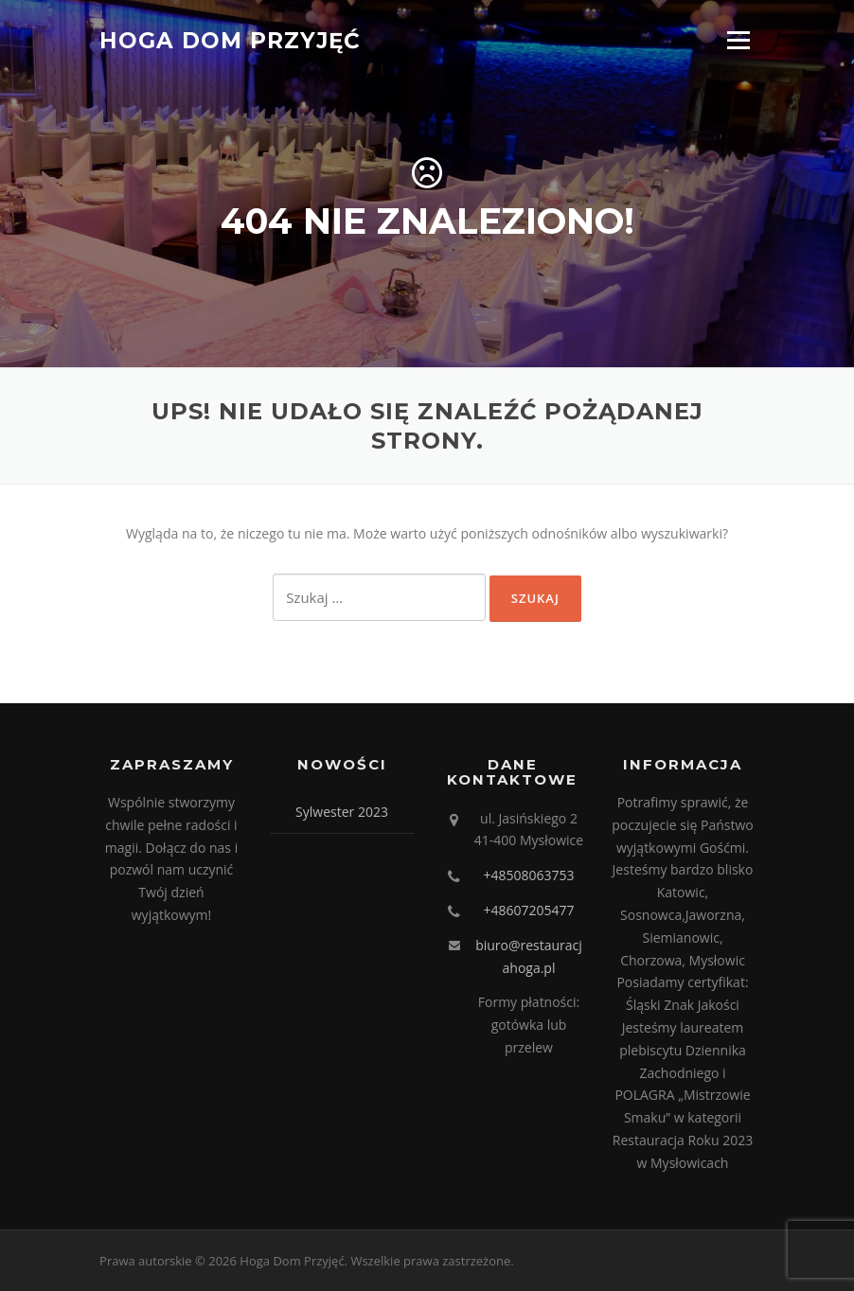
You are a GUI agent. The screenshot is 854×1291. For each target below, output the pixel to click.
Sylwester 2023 (341, 812)
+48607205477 (528, 910)
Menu (738, 40)
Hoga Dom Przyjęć (230, 40)
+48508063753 (528, 875)
